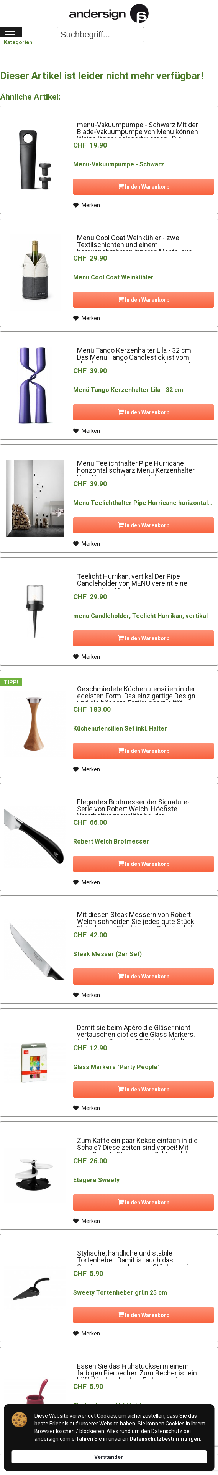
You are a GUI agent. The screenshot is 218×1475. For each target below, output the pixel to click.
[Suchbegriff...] (100, 34)
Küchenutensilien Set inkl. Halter (120, 728)
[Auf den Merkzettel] (86, 205)
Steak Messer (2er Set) (107, 954)
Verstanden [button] (109, 1457)
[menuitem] (11, 34)
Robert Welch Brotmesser (111, 841)
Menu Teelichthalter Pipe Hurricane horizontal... (142, 503)
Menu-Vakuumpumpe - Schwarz (118, 164)
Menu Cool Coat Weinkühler (113, 277)
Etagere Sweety (96, 1180)
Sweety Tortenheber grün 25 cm (120, 1292)
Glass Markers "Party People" (116, 1067)
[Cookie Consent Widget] (109, 1437)
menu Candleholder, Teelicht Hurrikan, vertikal (140, 616)
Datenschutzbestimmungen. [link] (165, 1439)
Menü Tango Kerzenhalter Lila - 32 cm (128, 390)
